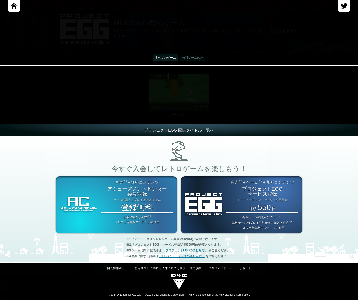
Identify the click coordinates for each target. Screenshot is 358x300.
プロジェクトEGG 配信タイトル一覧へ (179, 130)
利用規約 (195, 268)
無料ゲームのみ (192, 57)
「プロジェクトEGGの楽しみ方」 (185, 250)
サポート (245, 268)
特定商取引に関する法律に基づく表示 (160, 268)
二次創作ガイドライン (220, 268)
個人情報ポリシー (119, 268)
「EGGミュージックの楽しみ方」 (182, 256)
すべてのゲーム (165, 57)
